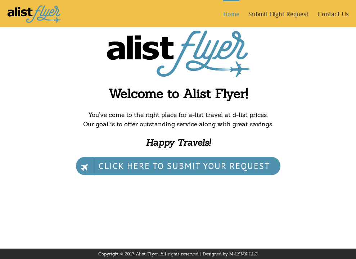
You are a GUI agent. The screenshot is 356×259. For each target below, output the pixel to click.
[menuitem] (235, 13)
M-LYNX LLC (243, 253)
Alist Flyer (147, 253)
